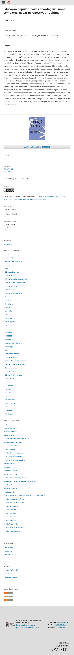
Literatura (8, 329)
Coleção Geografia (10, 449)
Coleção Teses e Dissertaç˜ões (14, 527)
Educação (7, 171)
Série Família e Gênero (11, 474)
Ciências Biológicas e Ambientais (16, 279)
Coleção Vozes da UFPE (12, 531)
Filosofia (8, 307)
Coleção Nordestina (10, 513)
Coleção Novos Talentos (12, 517)
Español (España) (10, 577)
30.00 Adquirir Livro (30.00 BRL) (38, 147)
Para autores (8, 551)
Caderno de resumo (10, 428)
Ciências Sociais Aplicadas (13, 293)
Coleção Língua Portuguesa (13, 453)
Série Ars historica (10, 467)
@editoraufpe (62, 622)
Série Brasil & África (10, 471)
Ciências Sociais (10, 290)
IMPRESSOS (8, 169)
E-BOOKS (7, 254)
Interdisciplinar (10, 322)
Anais (5, 424)
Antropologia (9, 258)
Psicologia (8, 332)
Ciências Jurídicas (11, 286)
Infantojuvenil (10, 318)
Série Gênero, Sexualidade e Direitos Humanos (20, 481)
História (7, 315)
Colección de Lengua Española (14, 460)
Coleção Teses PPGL (10, 524)
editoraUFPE (60, 627)
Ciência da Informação (12, 272)
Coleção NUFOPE (10, 520)
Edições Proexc (9, 435)
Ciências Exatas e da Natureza (15, 283)
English (6, 574)
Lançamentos (8, 244)
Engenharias (9, 304)
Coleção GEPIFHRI (10, 510)
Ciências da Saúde (11, 275)
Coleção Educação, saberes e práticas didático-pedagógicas (24, 495)
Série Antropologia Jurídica (13, 442)
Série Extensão (9, 463)
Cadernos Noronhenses (12, 446)
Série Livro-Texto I (10, 485)
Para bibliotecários (10, 554)
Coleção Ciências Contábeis (13, 456)
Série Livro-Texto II (10, 488)
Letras (7, 325)
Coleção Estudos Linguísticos (14, 503)
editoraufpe (61, 625)
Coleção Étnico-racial (11, 506)
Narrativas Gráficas (10, 432)
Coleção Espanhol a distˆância (14, 499)
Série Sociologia (9, 492)
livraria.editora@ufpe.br (25, 625)
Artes (6, 268)
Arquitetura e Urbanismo (13, 261)
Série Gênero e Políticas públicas (15, 478)
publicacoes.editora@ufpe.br (27, 627)
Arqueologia (9, 265)
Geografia (8, 311)
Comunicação (9, 297)
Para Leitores (8, 547)
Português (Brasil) (11, 570)
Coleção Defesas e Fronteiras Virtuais (16, 439)
